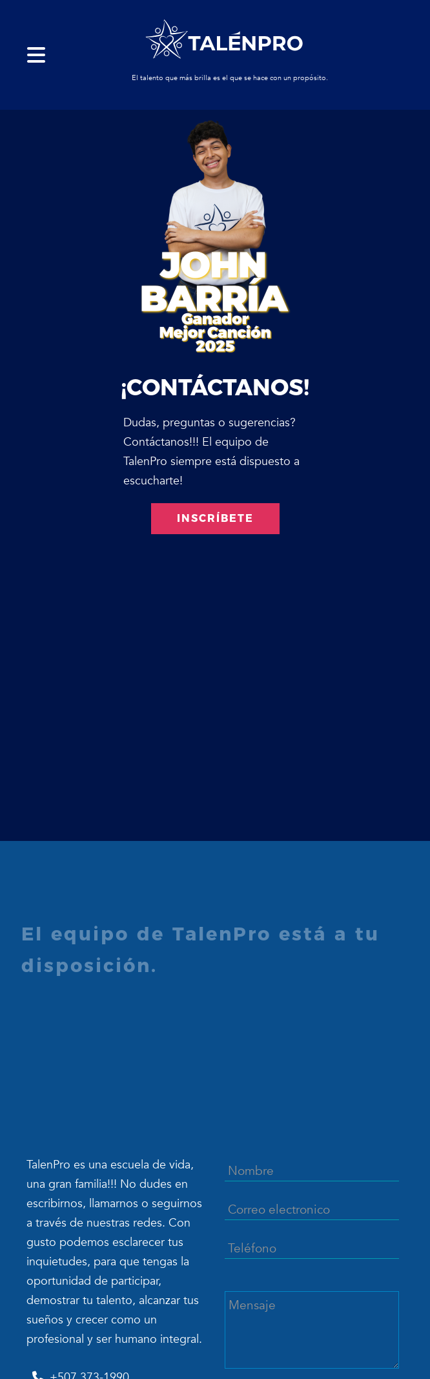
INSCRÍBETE (215, 518)
